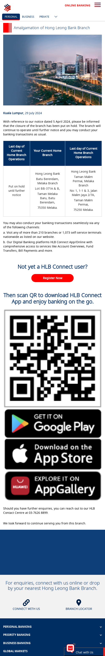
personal (11, 16)
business (28, 16)
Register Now (52, 278)
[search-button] (97, 5)
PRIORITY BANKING (16, 635)
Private (44, 16)
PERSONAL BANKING (17, 627)
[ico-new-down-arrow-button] (54, 17)
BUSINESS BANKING (16, 643)
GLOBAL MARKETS (15, 651)
